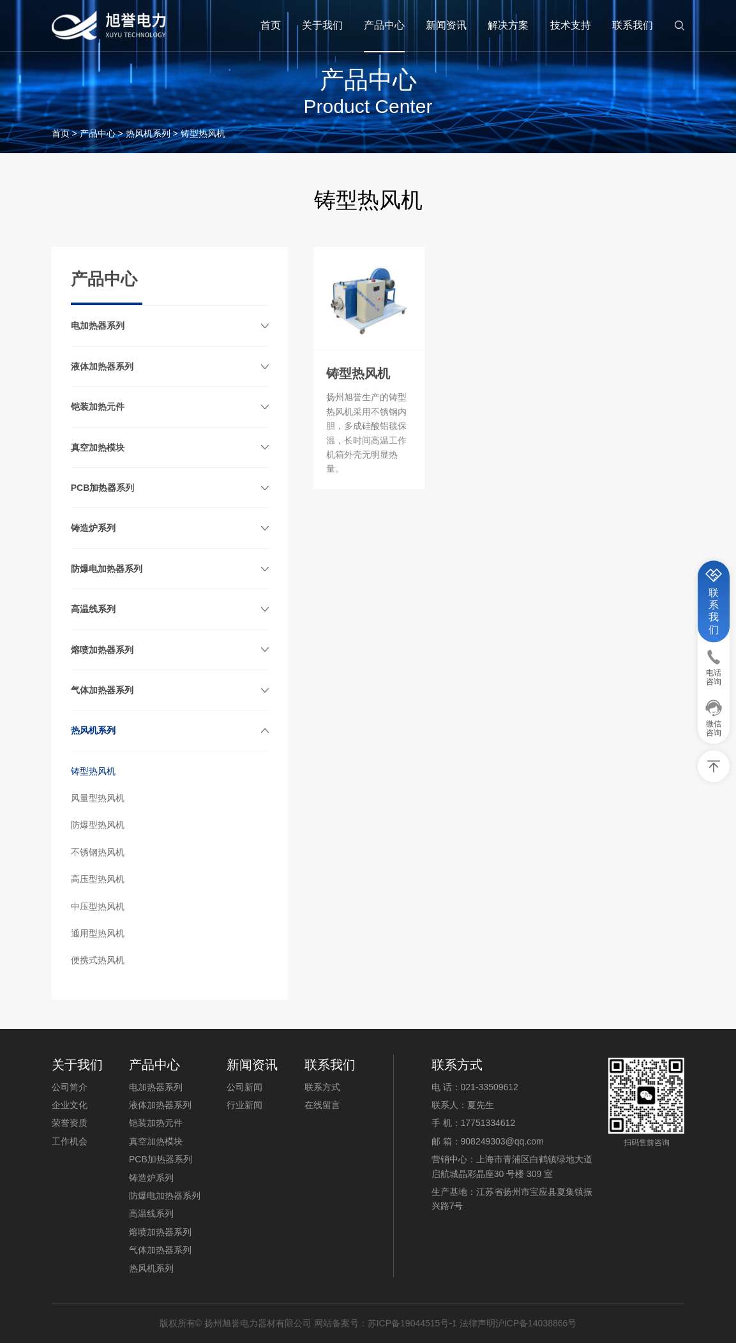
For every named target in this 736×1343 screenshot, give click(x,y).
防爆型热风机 (97, 825)
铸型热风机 (93, 771)
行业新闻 (244, 1105)
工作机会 (69, 1141)
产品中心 (384, 25)
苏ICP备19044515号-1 (412, 1323)
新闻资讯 (446, 25)
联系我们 (632, 25)
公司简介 (69, 1087)
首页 (270, 25)
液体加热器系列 (102, 366)
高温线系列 (93, 609)
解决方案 (508, 25)
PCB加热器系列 (103, 488)
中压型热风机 (97, 906)
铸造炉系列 (93, 528)
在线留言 (322, 1105)
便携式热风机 (97, 960)
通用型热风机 (97, 933)
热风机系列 (148, 133)
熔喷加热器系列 (102, 650)
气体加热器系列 (102, 690)
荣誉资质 (69, 1123)
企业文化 (69, 1105)
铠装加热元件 (97, 406)
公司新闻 (244, 1087)
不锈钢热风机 (97, 852)
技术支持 (570, 25)
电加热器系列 (97, 325)
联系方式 (322, 1087)
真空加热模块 (97, 447)
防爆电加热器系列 (106, 569)
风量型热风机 (97, 798)
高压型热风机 (97, 879)
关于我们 (322, 25)
